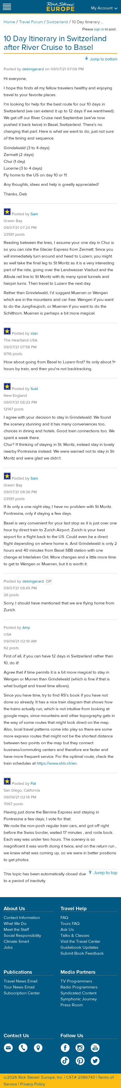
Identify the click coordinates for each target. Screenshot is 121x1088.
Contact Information (22, 917)
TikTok (65, 1060)
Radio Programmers (79, 987)
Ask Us (67, 929)
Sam (34, 214)
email (8, 1047)
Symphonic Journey (78, 999)
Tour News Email (19, 987)
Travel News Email (20, 981)
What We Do (15, 923)
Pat (33, 783)
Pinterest (80, 1060)
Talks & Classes (74, 935)
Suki (34, 388)
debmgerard (33, 69)
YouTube (95, 1047)
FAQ (64, 917)
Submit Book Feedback (82, 953)
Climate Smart (16, 941)
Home (9, 22)
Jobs (8, 947)
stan (34, 333)
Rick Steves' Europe (60, 6)
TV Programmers (76, 981)
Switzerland (57, 22)
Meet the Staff (16, 929)
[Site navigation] (7, 6)
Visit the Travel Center (80, 941)
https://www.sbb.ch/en (57, 763)
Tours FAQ (69, 923)
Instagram (80, 1047)
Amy (26, 627)
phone (23, 1047)
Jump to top (105, 873)
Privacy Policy (32, 1084)
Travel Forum (31, 22)
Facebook (65, 1047)
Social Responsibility (22, 935)
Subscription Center (22, 993)
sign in (99, 29)
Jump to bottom (103, 59)
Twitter (95, 1060)
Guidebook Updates (79, 947)
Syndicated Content (78, 993)
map (38, 1047)
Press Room (71, 1005)
